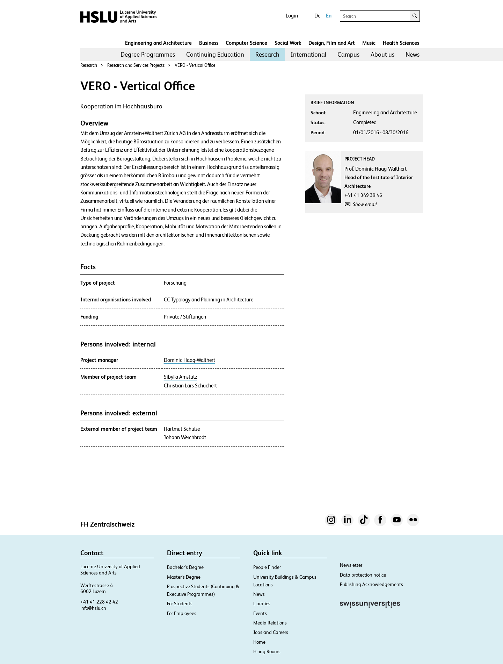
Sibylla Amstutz (180, 377)
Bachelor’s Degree (185, 567)
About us (382, 54)
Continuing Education (215, 54)
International (308, 54)
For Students (179, 603)
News (413, 54)
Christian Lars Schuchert (190, 385)
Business (208, 43)
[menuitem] (148, 54)
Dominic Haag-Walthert (189, 360)
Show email (365, 204)
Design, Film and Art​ (331, 43)
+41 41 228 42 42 (99, 602)
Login (292, 16)
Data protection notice (363, 575)
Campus (348, 54)
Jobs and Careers (270, 632)
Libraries (261, 603)
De (317, 16)
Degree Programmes (148, 54)
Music (369, 43)
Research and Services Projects (136, 65)
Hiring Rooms (266, 651)
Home (259, 642)
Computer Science (246, 43)
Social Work (288, 43)
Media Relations (270, 623)
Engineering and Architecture (158, 43)
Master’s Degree (184, 577)
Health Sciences (401, 43)
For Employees (181, 613)
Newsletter (351, 565)
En (328, 16)
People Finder (267, 567)
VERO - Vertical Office (195, 65)
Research (267, 54)
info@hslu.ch (93, 608)
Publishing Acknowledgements (371, 584)
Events (260, 613)
